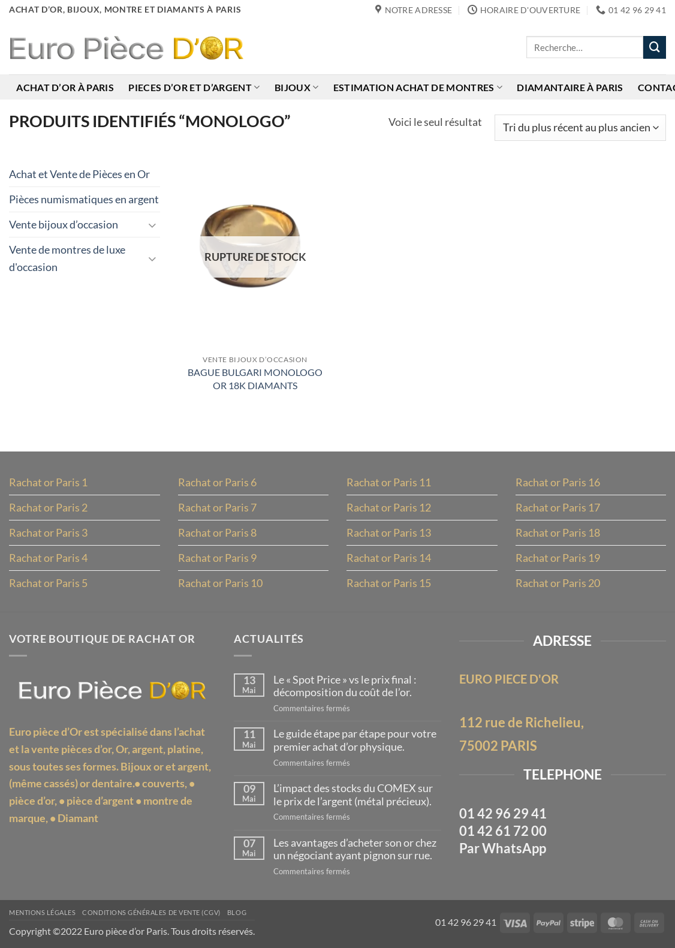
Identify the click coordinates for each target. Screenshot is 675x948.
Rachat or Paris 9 (217, 557)
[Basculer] (153, 224)
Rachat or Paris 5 (48, 582)
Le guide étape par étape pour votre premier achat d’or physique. (354, 740)
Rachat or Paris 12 (388, 507)
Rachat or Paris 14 (388, 557)
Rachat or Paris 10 (220, 582)
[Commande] (580, 128)
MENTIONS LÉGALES (42, 912)
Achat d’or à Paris (65, 87)
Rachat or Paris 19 (558, 557)
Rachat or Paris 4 (48, 557)
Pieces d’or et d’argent (194, 87)
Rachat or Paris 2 (48, 507)
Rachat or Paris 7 (217, 507)
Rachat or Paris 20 (558, 582)
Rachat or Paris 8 (217, 532)
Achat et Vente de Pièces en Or (79, 173)
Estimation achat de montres (417, 87)
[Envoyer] (654, 47)
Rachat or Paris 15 (388, 582)
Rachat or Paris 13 (388, 532)
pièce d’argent (100, 800)
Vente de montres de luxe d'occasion (67, 258)
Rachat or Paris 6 (217, 482)
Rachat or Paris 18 (558, 532)
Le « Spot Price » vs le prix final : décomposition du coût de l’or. (345, 686)
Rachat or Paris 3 (48, 532)
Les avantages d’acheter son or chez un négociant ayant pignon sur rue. (354, 849)
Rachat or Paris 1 (48, 482)
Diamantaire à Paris (570, 87)
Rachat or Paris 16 (558, 482)
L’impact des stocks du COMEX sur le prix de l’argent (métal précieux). (353, 795)
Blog (236, 912)
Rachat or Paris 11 (388, 482)
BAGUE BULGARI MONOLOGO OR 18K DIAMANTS (255, 378)
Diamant (78, 817)
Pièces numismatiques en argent (84, 199)
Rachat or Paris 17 (558, 507)
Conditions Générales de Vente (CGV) (151, 912)
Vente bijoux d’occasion (63, 224)
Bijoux (296, 87)
